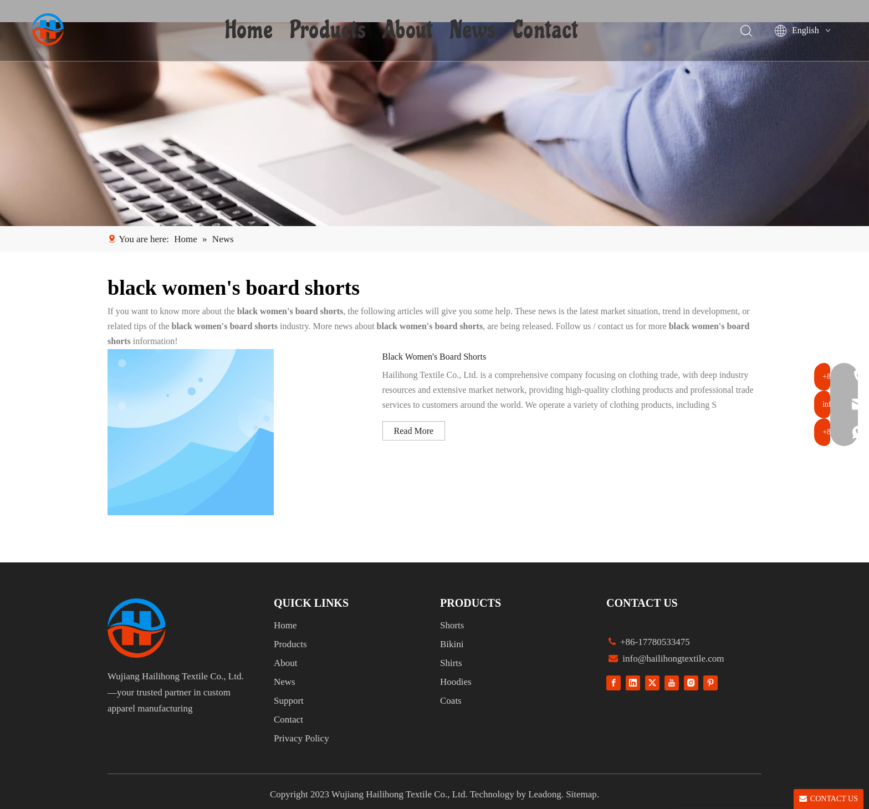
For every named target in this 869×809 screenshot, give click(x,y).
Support (289, 700)
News (474, 30)
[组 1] (137, 628)
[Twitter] (652, 683)
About (409, 30)
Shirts (451, 663)
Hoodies (456, 682)
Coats (451, 700)
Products (329, 30)
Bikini (452, 644)
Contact (547, 30)
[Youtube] (671, 683)
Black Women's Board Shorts (434, 356)
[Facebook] (613, 683)
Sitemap (581, 794)
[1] (434, 124)
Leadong (544, 794)
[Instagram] (691, 683)
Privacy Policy (301, 738)
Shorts (452, 625)
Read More (414, 431)
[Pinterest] (710, 683)
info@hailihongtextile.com (672, 658)
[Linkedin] (633, 683)
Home (250, 30)
